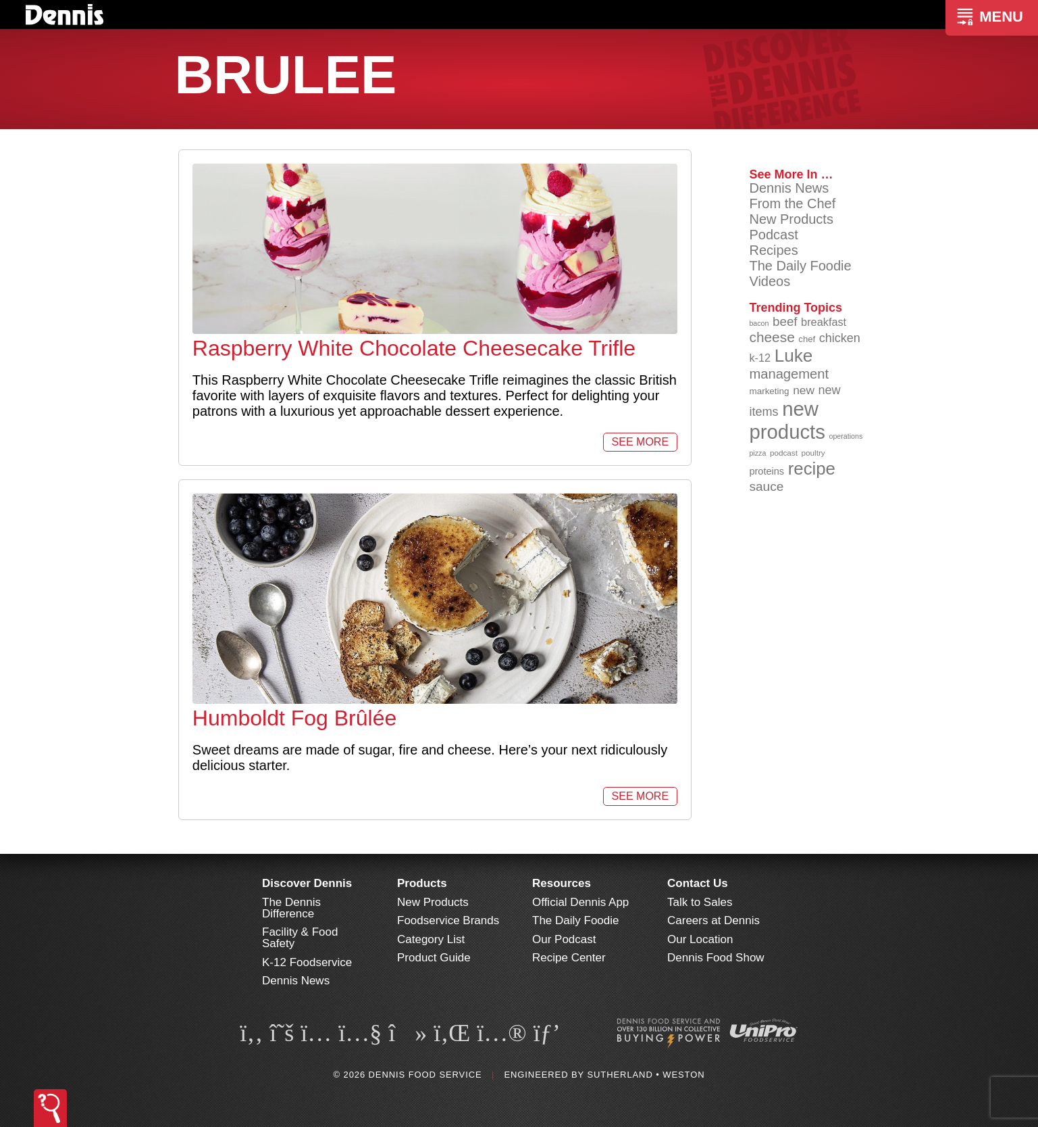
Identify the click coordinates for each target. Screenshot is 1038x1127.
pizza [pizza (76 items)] (757, 453)
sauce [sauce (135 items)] (766, 486)
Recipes (773, 250)
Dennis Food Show (715, 957)
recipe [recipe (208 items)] (811, 468)
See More (640, 442)
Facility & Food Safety (300, 938)
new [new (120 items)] (803, 390)
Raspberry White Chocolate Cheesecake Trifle (413, 348)
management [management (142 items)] (789, 373)
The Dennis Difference (291, 908)
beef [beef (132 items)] (785, 321)
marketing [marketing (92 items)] (769, 391)
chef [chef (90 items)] (806, 339)
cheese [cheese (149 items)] (771, 337)
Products (422, 883)
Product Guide (434, 957)
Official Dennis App (580, 902)
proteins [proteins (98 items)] (766, 471)
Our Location (700, 939)
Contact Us (697, 883)
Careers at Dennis (713, 920)
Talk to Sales (699, 902)
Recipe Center (569, 957)
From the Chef (792, 203)
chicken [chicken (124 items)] (839, 338)
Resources (561, 883)
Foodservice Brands (448, 920)
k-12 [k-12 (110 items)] (760, 358)
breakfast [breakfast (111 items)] (823, 322)
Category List (431, 939)
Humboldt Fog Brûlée (294, 718)
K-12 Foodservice (307, 962)
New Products (791, 219)
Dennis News (789, 188)
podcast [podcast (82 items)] (784, 452)
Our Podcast (564, 939)
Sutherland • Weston (645, 1075)
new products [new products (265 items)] (787, 420)
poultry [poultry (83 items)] (813, 452)
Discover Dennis (307, 883)
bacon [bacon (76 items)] (759, 323)
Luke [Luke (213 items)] (794, 355)
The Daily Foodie (800, 265)
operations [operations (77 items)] (846, 436)
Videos (769, 281)
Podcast (773, 234)
